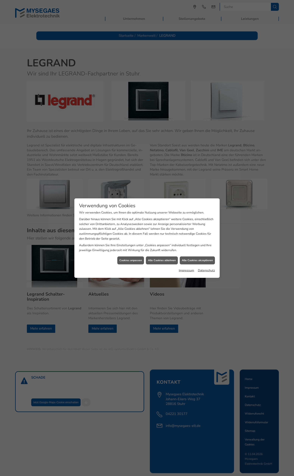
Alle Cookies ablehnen (162, 251)
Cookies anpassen (130, 251)
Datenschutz (206, 261)
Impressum (186, 261)
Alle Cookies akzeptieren (197, 251)
